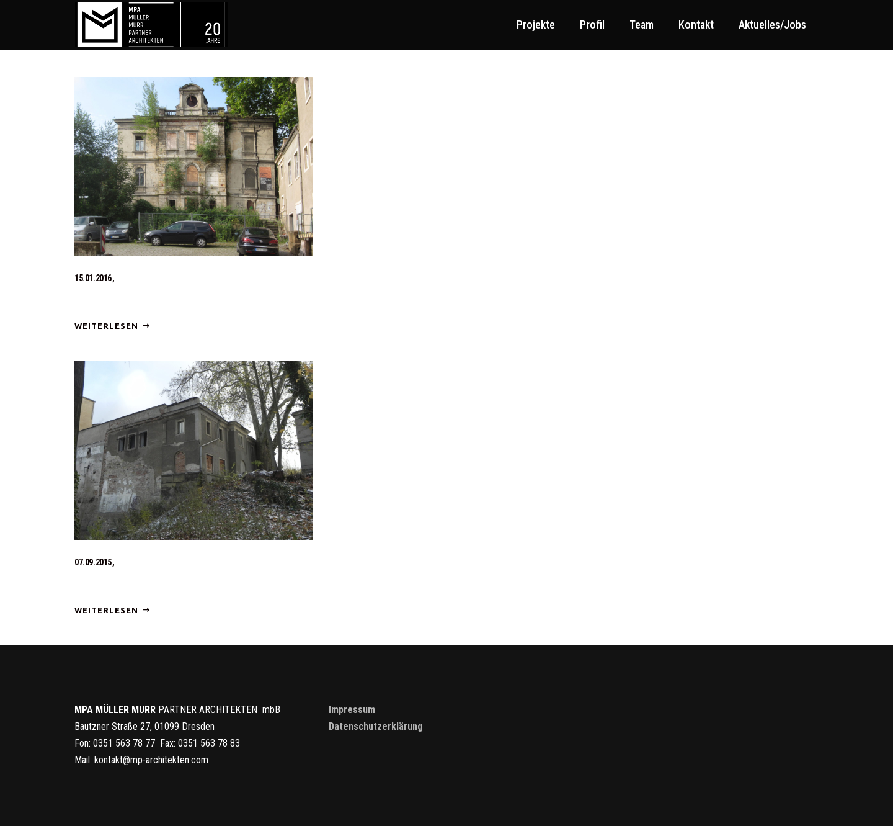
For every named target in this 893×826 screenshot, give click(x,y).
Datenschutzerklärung (376, 726)
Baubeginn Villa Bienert (125, 295)
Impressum (352, 710)
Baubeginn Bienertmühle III (133, 579)
